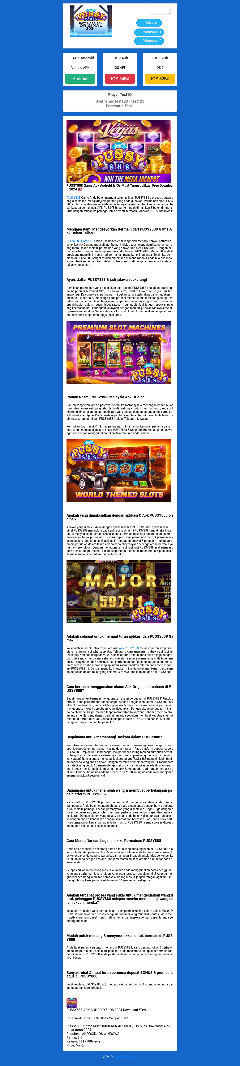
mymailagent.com (125, 1056)
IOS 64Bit (120, 78)
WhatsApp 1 (149, 32)
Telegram (149, 23)
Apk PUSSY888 (129, 648)
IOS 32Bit (160, 78)
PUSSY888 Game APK (81, 241)
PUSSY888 (74, 197)
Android (80, 78)
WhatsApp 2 (149, 41)
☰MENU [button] (160, 10)
